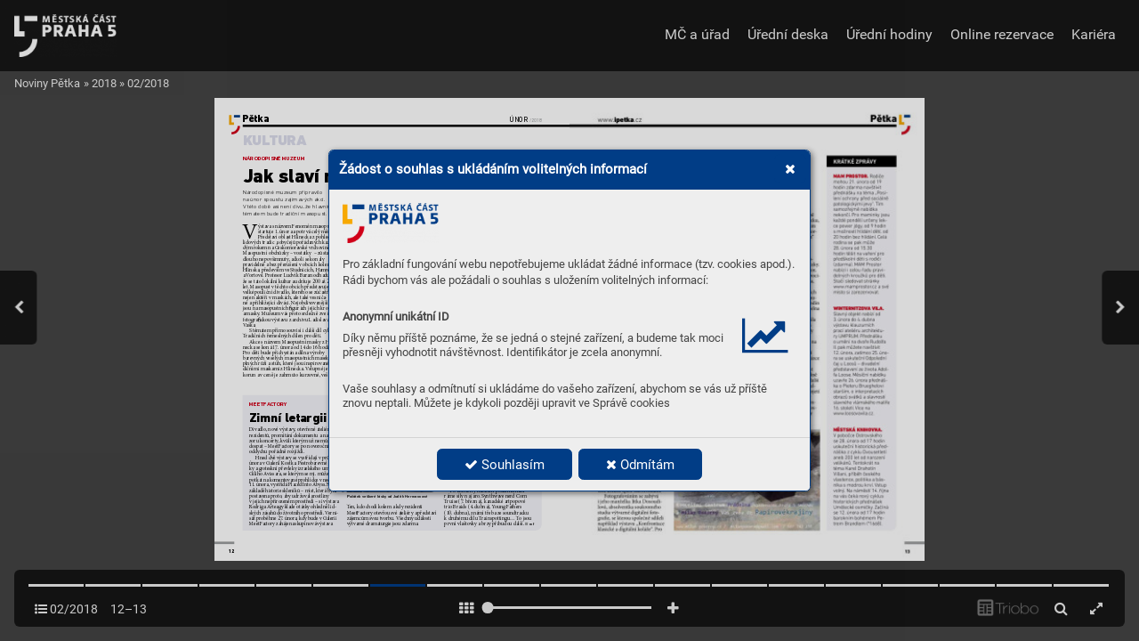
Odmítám (640, 465)
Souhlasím (504, 465)
